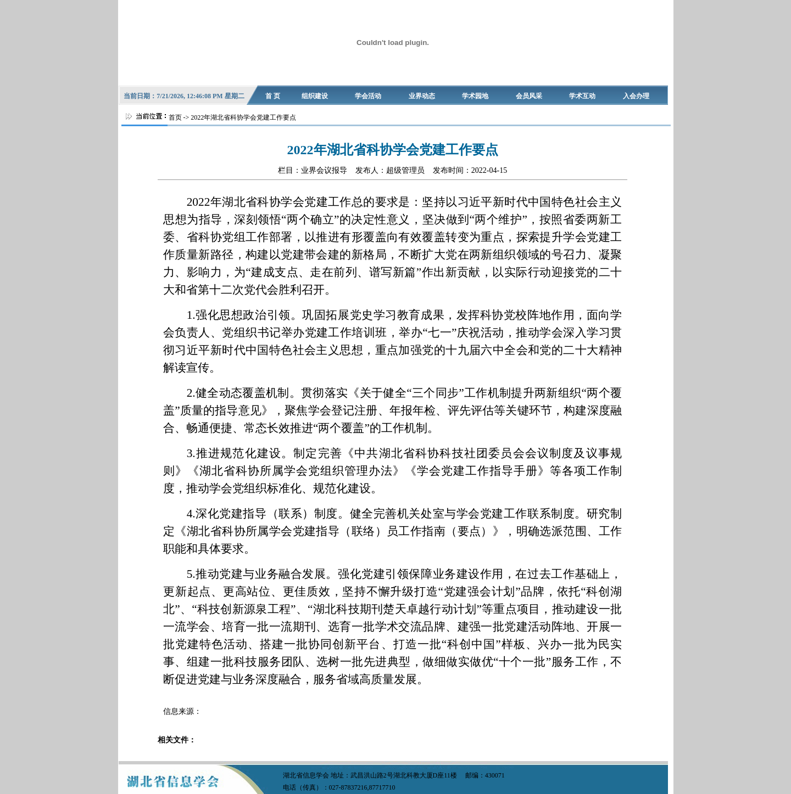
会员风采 (529, 96)
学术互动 (582, 96)
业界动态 (422, 96)
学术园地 (475, 96)
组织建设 (315, 96)
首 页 (272, 96)
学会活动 (368, 96)
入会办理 (636, 96)
